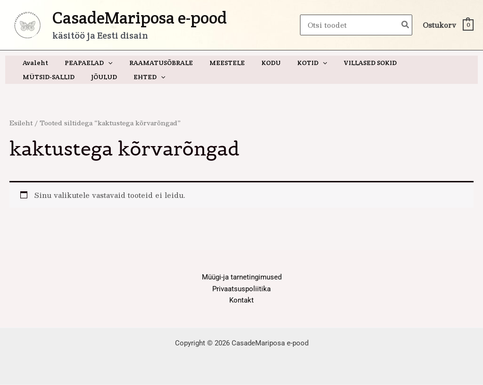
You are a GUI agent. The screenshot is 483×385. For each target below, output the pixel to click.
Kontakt (241, 300)
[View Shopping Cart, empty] (448, 25)
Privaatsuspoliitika (241, 289)
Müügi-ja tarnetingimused (242, 277)
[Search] (406, 25)
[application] (103, 63)
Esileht (21, 122)
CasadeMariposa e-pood (139, 17)
